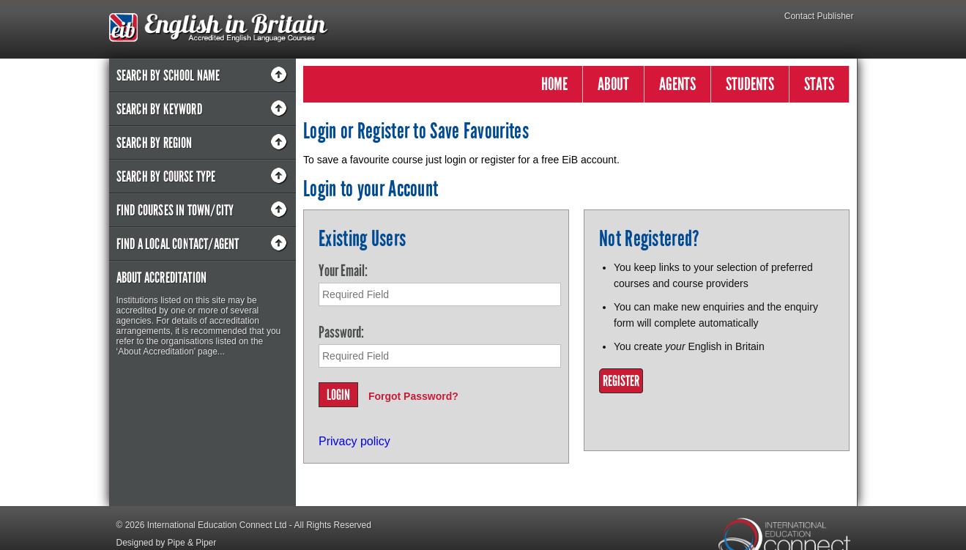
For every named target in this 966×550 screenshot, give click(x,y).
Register (621, 381)
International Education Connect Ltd (217, 525)
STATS (819, 83)
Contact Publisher (819, 16)
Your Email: (343, 270)
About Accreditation (161, 277)
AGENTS (677, 83)
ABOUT (613, 83)
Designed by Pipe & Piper (166, 543)
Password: (341, 332)
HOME (554, 83)
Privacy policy (354, 441)
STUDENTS (750, 83)
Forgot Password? (413, 396)
